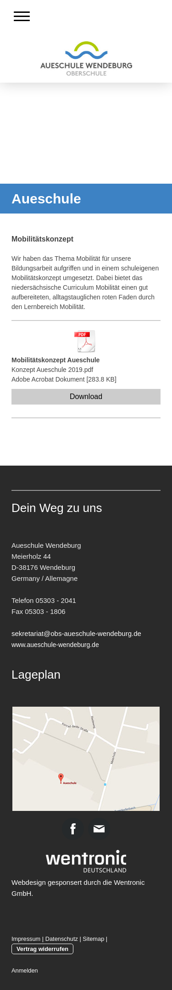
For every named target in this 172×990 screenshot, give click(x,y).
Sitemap (93, 938)
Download (86, 396)
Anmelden (24, 970)
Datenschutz (61, 938)
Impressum (25, 938)
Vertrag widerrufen (42, 948)
